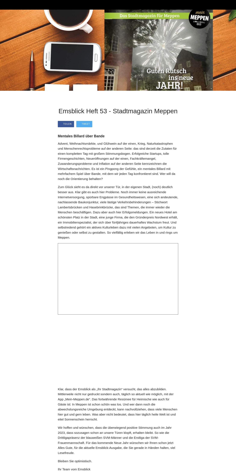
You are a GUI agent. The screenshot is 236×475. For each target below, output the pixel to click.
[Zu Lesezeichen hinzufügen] (174, 124)
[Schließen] (6, 5)
